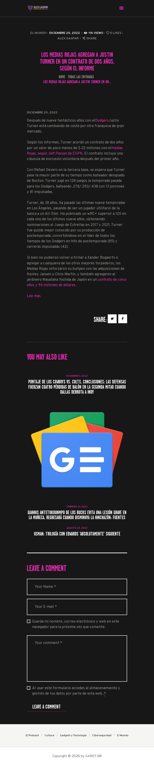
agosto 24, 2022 (77, 528)
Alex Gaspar (68, 38)
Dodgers (102, 120)
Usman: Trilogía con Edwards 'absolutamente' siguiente (77, 534)
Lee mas (34, 296)
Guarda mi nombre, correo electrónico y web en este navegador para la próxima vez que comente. (75, 624)
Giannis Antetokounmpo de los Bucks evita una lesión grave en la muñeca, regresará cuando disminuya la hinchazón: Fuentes (77, 515)
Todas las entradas (81, 77)
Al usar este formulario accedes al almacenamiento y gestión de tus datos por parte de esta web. (76, 691)
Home (62, 77)
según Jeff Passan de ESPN (60, 153)
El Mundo (38, 33)
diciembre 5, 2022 (77, 376)
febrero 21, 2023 (77, 506)
